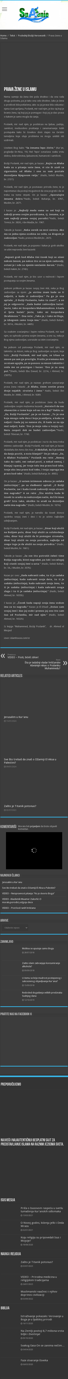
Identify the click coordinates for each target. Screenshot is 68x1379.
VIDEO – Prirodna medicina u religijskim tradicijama (39, 1278)
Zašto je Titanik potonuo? (20, 806)
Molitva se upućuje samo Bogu (38, 948)
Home (3, 35)
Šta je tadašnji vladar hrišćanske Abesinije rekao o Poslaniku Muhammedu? (41, 664)
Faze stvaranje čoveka (34, 1360)
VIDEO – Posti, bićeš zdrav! (26, 656)
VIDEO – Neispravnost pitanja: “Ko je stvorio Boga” (28, 893)
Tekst (12, 35)
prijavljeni (35, 826)
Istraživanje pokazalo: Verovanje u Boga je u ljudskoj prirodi (42, 1318)
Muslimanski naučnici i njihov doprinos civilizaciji (39, 1293)
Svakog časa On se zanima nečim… (43, 1345)
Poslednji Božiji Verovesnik (32, 35)
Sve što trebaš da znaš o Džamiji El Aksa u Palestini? (28, 887)
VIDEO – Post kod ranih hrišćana (19, 908)
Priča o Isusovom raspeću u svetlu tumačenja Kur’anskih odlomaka (42, 1209)
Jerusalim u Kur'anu (16, 717)
